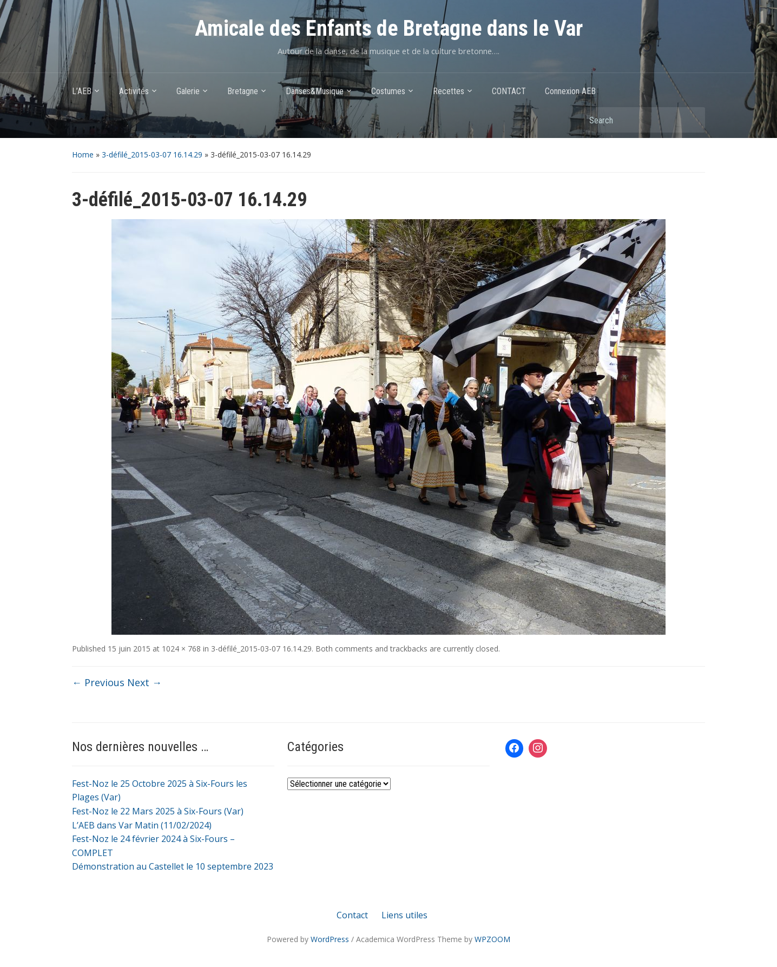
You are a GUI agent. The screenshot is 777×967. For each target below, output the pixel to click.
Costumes (388, 91)
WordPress (330, 939)
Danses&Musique (315, 91)
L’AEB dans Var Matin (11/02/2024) (142, 825)
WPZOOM (492, 939)
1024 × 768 (181, 648)
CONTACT (509, 91)
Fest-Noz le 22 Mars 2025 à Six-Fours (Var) (157, 811)
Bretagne (242, 91)
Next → (144, 682)
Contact (352, 915)
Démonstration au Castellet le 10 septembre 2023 (172, 866)
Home (83, 154)
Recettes (448, 91)
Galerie (188, 91)
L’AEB (81, 91)
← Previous (98, 682)
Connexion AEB (570, 91)
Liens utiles (404, 915)
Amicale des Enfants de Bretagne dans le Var (389, 28)
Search (691, 120)
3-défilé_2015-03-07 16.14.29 (152, 154)
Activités (134, 91)
